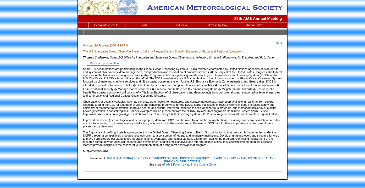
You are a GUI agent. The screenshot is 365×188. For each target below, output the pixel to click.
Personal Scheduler (106, 25)
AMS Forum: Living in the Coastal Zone (191, 164)
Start (144, 25)
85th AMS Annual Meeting (258, 18)
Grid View (180, 25)
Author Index (254, 25)
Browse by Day (217, 25)
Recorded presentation (103, 63)
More (278, 42)
